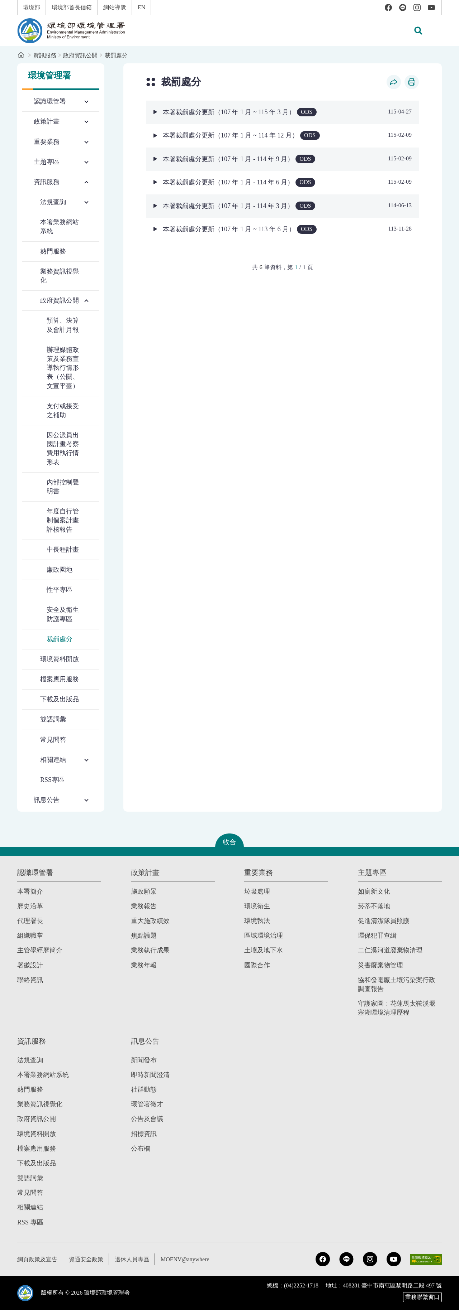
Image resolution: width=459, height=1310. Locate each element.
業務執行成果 (150, 950)
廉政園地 (59, 569)
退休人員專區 (132, 1259)
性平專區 (59, 589)
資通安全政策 (86, 1259)
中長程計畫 (63, 549)
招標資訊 (144, 1133)
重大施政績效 (150, 920)
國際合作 (257, 965)
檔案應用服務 (59, 679)
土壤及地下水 (263, 950)
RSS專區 (52, 779)
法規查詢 (30, 1060)
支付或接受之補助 (63, 410)
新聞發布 (144, 1060)
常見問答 (53, 739)
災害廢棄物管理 (380, 965)
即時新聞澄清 (150, 1074)
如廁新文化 (374, 891)
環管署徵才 (147, 1104)
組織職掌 (30, 935)
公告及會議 (147, 1118)
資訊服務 (44, 55)
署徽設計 (30, 965)
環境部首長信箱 (72, 7)
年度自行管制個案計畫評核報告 (63, 520)
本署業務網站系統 (59, 226)
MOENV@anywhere (185, 1259)
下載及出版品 (59, 699)
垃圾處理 (257, 891)
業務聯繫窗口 (422, 1297)
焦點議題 (144, 935)
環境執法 (257, 920)
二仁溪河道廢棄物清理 (390, 950)
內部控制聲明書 (63, 487)
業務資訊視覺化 (59, 276)
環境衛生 (257, 906)
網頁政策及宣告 (37, 1259)
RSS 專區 (30, 1222)
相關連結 (30, 1207)
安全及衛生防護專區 (63, 614)
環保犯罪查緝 (377, 935)
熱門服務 (53, 251)
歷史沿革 (30, 906)
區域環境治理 (263, 935)
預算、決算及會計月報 (63, 325)
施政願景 (144, 891)
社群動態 (144, 1089)
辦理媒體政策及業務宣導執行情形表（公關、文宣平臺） (63, 368)
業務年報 (144, 965)
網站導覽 (114, 7)
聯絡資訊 (30, 979)
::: (5, 4)
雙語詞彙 (53, 719)
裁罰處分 (116, 55)
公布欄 (140, 1148)
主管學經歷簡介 (39, 950)
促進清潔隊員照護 (384, 920)
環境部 (31, 7)
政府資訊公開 (80, 55)
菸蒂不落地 (374, 906)
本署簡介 (30, 891)
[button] (418, 31)
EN (141, 7)
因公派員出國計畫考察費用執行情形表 (63, 448)
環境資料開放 (59, 659)
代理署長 (30, 920)
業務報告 (144, 906)
